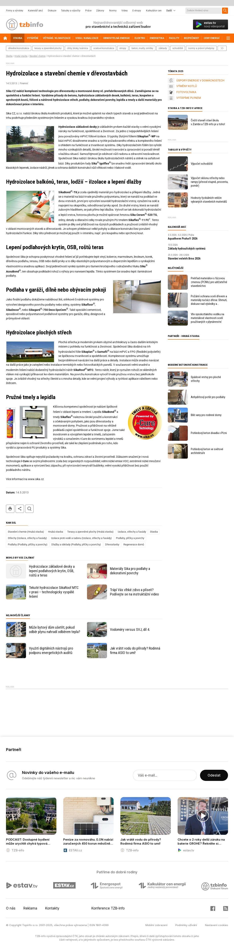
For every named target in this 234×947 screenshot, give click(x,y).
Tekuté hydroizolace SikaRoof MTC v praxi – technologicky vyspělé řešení (54, 591)
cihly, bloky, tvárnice (77, 48)
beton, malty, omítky (142, 48)
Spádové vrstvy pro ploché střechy (206, 379)
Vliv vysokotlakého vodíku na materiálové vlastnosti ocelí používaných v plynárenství (207, 318)
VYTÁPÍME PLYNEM (188, 97)
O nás (10, 908)
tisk (10, 509)
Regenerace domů (133, 544)
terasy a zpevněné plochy (48, 48)
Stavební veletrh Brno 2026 (184, 258)
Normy (113, 10)
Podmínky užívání (186, 925)
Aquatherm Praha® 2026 (182, 238)
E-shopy (136, 10)
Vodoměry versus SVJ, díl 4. (130, 629)
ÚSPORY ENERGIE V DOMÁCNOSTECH (200, 80)
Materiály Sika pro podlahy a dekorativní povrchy (130, 571)
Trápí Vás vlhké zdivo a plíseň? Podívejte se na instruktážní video (134, 592)
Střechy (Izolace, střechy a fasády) (27, 538)
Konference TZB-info (108, 908)
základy (163, 48)
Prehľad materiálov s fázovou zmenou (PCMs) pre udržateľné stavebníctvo (209, 282)
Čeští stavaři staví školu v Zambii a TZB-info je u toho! (208, 122)
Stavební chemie (37, 56)
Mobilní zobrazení (156, 925)
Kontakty (52, 908)
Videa (124, 10)
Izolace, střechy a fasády (132, 531)
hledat (29, 509)
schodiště (177, 48)
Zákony (100, 10)
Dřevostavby (112, 544)
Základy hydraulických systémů (186, 248)
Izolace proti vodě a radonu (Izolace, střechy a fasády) (81, 538)
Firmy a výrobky (14, 10)
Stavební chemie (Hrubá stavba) (26, 531)
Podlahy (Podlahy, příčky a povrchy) (27, 544)
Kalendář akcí (35, 10)
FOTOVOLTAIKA (186, 92)
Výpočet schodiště (202, 163)
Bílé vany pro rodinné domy (206, 415)
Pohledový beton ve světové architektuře (207, 451)
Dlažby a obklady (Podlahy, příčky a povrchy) (76, 544)
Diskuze (52, 10)
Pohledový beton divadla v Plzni (209, 433)
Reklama (30, 908)
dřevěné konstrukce (18, 48)
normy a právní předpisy (201, 48)
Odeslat (214, 775)
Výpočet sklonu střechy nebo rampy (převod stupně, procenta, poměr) (209, 181)
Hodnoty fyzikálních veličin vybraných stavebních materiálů (209, 199)
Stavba (9, 56)
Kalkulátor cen (154, 10)
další (222, 48)
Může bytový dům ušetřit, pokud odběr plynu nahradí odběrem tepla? (54, 629)
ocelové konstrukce (103, 48)
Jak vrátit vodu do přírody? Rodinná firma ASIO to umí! (135, 650)
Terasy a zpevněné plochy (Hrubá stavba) (90, 531)
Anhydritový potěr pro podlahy (208, 397)
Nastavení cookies (216, 925)
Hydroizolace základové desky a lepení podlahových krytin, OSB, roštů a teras (52, 570)
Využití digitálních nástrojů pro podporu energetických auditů (51, 650)
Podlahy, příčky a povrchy (130, 538)
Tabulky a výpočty (70, 10)
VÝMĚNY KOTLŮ (186, 86)
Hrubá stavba (20, 56)
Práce (88, 10)
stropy (122, 48)
